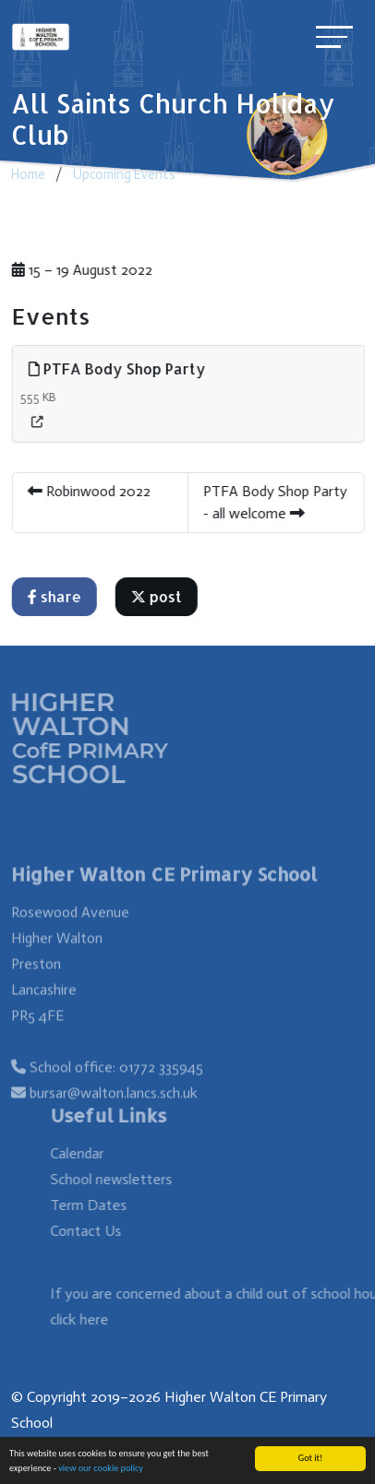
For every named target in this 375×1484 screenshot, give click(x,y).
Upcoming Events (124, 174)
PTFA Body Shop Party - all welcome (276, 502)
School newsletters (124, 1179)
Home (28, 174)
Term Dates (101, 1205)
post (157, 596)
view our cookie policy (100, 1469)
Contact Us (98, 1231)
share (55, 596)
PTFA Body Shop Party (118, 368)
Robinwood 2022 (90, 491)
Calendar (89, 1153)
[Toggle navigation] (334, 36)
